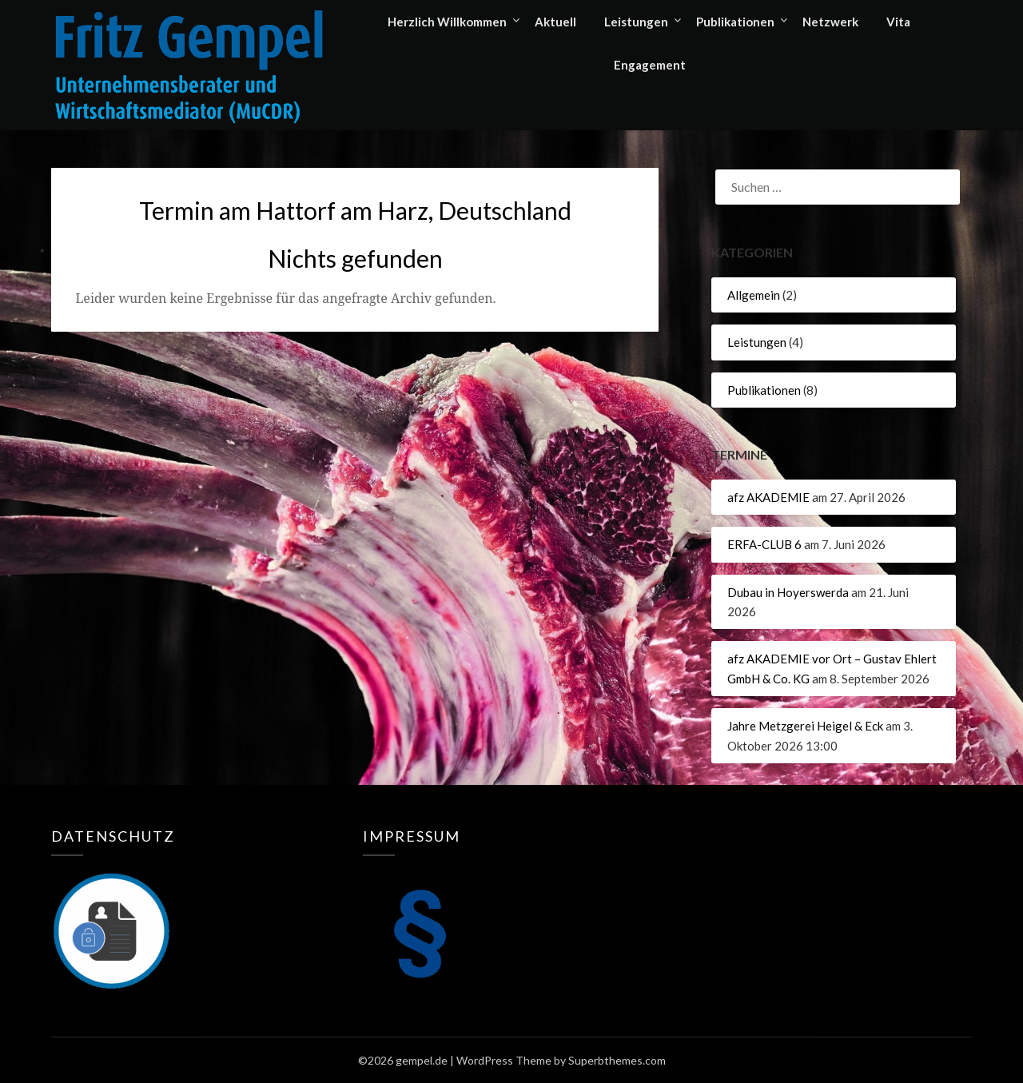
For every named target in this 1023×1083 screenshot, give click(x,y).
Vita (898, 21)
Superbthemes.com (617, 1060)
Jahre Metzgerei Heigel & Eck (805, 726)
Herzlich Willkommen (447, 21)
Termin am (355, 210)
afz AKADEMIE (768, 497)
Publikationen (735, 21)
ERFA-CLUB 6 (764, 544)
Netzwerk (830, 21)
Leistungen (636, 21)
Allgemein (753, 295)
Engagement (650, 65)
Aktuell (555, 21)
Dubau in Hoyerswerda (788, 592)
